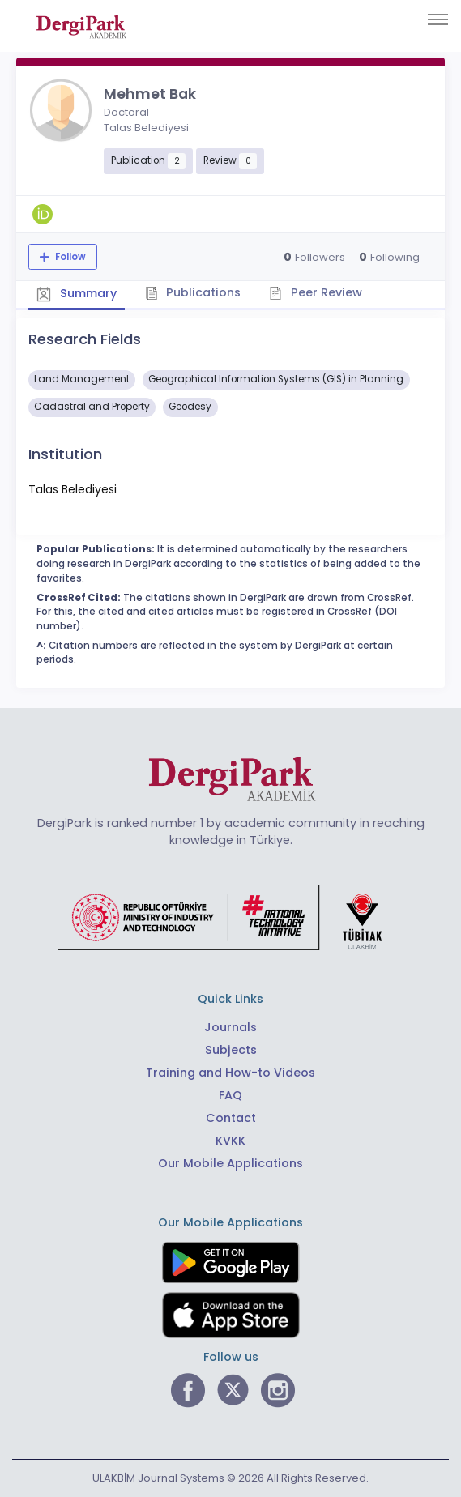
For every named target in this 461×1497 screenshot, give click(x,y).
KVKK (230, 1140)
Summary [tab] (76, 294)
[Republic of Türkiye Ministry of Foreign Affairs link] (230, 916)
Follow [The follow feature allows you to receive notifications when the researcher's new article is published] (69, 256)
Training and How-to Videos (230, 1072)
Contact (231, 1118)
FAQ (230, 1095)
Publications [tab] (193, 292)
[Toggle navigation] (438, 19)
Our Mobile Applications (230, 1163)
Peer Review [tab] (315, 292)
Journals (230, 1027)
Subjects (231, 1050)
